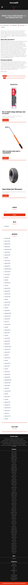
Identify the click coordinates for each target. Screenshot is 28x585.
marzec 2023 (7, 305)
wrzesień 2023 (7, 293)
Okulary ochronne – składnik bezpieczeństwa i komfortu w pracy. (14, 419)
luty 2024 (6, 285)
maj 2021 (6, 360)
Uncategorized (14, 555)
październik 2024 (8, 268)
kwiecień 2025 (7, 255)
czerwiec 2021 (7, 357)
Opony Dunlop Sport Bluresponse (12, 189)
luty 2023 (6, 307)
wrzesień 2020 (7, 382)
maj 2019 (6, 418)
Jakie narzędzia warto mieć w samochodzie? (11, 152)
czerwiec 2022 (7, 324)
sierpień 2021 (7, 352)
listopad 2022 (7, 310)
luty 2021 (6, 368)
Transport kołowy (14, 554)
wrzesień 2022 (7, 316)
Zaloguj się (7, 226)
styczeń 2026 (7, 241)
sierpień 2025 (7, 252)
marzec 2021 (7, 366)
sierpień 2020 (7, 385)
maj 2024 (6, 280)
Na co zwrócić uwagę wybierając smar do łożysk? (13, 112)
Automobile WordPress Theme (9, 562)
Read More (5, 120)
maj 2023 (6, 299)
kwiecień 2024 (7, 282)
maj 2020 (6, 393)
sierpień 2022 (7, 318)
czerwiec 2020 (7, 391)
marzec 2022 (7, 332)
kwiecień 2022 (7, 330)
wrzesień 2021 (7, 349)
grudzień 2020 (7, 374)
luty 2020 (6, 399)
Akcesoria (14, 543)
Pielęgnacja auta (14, 549)
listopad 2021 (7, 343)
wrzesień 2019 (7, 407)
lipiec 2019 (7, 413)
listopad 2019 (7, 404)
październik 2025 (8, 249)
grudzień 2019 (7, 402)
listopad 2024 (7, 266)
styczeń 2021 (7, 371)
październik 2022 (8, 313)
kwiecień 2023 (7, 302)
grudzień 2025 (7, 243)
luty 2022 (6, 335)
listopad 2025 (7, 246)
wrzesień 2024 (7, 271)
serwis (5, 71)
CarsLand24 (14, 2)
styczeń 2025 (7, 260)
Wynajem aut (14, 558)
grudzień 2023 (7, 288)
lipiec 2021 (7, 355)
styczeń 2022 (7, 338)
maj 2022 (6, 327)
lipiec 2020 (7, 388)
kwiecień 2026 (7, 238)
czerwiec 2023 (7, 296)
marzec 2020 (7, 396)
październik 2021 (8, 346)
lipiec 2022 (7, 321)
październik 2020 (8, 380)
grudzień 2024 (7, 263)
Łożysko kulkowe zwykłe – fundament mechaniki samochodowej (14, 422)
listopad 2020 (7, 377)
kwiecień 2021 (7, 363)
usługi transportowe (14, 557)
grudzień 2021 (7, 341)
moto (14, 546)
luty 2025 (6, 257)
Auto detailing (14, 544)
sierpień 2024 (7, 274)
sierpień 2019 (7, 410)
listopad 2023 (7, 291)
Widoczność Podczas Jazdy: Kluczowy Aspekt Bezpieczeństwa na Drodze (14, 421)
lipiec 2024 (7, 277)
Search (14, 215)
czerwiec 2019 (7, 416)
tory (14, 552)
